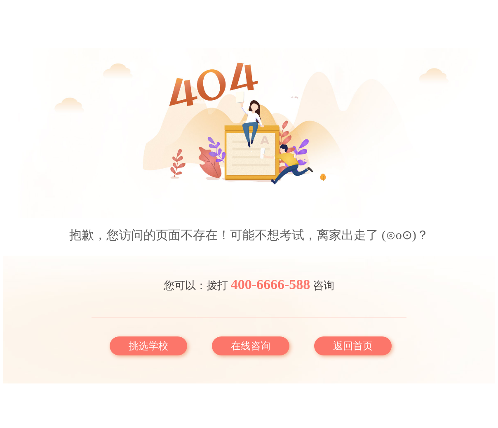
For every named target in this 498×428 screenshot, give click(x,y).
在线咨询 (250, 346)
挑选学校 (148, 346)
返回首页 (353, 346)
